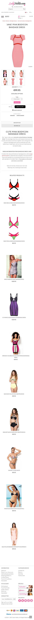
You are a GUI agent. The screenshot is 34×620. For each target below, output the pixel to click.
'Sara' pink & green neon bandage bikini (14, 241)
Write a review (20, 115)
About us (3, 570)
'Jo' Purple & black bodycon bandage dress (14, 317)
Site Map (20, 574)
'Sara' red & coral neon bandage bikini (14, 202)
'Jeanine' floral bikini (14, 470)
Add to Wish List (18, 110)
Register (6, 12)
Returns (20, 572)
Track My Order (5, 588)
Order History (5, 589)
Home (4, 20)
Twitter (22, 600)
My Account (11, 12)
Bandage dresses (13, 20)
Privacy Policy (5, 577)
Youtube (31, 600)
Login (2, 12)
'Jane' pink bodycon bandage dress (25, 20)
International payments (7, 574)
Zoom (30, 66)
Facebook (19, 600)
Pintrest (28, 600)
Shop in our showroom (7, 572)
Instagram (25, 600)
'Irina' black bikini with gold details (14, 508)
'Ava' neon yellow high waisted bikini (14, 394)
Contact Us (21, 570)
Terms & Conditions (6, 579)
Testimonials (21, 575)
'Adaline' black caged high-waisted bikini (14, 432)
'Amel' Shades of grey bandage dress (14, 279)
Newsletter (4, 593)
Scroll (30, 617)
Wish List (3, 591)
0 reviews (12, 115)
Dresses (7, 20)
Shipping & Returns (6, 575)
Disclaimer (4, 580)
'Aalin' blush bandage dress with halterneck (14, 546)
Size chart (17, 102)
